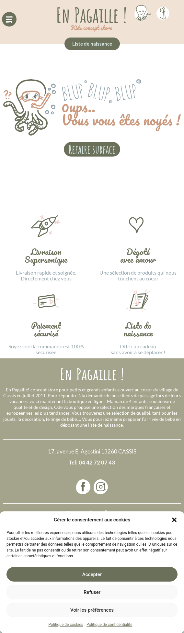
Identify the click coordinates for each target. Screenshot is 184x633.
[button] (174, 520)
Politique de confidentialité (109, 624)
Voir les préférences (92, 610)
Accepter (92, 574)
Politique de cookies (66, 624)
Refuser (92, 592)
